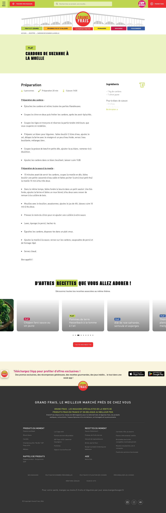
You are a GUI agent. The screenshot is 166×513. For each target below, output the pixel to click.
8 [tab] (91, 336)
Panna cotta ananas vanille (126, 435)
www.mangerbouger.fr (113, 490)
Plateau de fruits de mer (93, 435)
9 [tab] (93, 336)
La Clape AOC (59, 432)
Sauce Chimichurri (91, 431)
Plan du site (91, 481)
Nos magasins (33, 475)
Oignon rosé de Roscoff (62, 450)
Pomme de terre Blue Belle (63, 435)
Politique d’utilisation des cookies (93, 475)
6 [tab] (86, 336)
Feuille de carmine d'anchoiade (127, 452)
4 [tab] (82, 336)
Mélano (25, 449)
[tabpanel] (83, 314)
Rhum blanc (27, 435)
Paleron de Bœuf (29, 431)
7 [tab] (89, 336)
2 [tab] (76, 336)
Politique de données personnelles (58, 475)
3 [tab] (78, 336)
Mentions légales (73, 481)
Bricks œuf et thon (91, 443)
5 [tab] (84, 336)
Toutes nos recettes (83, 345)
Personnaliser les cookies (124, 475)
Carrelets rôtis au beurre (125, 432)
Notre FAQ (88, 459)
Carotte (25, 439)
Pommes (57, 446)
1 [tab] (74, 336)
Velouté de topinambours (94, 439)
